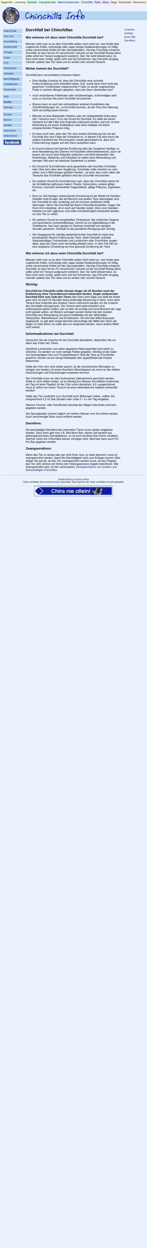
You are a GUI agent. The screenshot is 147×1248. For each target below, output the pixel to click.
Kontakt (8, 114)
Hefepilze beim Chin (50, 119)
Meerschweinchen (68, 2)
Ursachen (129, 29)
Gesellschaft (10, 47)
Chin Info (8, 36)
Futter (7, 57)
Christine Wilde (81, 479)
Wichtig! (128, 33)
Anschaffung (10, 41)
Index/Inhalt (10, 31)
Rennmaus (139, 2)
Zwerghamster (47, 2)
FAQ (6, 96)
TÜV (6, 62)
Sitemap (8, 107)
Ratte (97, 2)
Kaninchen (125, 2)
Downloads (10, 89)
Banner (7, 119)
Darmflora (129, 40)
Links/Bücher (11, 84)
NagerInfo (7, 2)
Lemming (19, 2)
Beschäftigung (11, 79)
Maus (105, 2)
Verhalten (9, 73)
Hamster (32, 2)
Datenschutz (10, 135)
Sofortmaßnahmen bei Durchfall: (50, 333)
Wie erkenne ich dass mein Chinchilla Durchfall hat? (65, 253)
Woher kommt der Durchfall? (47, 68)
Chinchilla (87, 2)
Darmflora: (34, 423)
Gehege (8, 52)
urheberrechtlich (52, 482)
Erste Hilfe (129, 37)
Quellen (8, 125)
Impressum (10, 130)
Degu (114, 2)
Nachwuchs (10, 68)
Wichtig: (32, 284)
